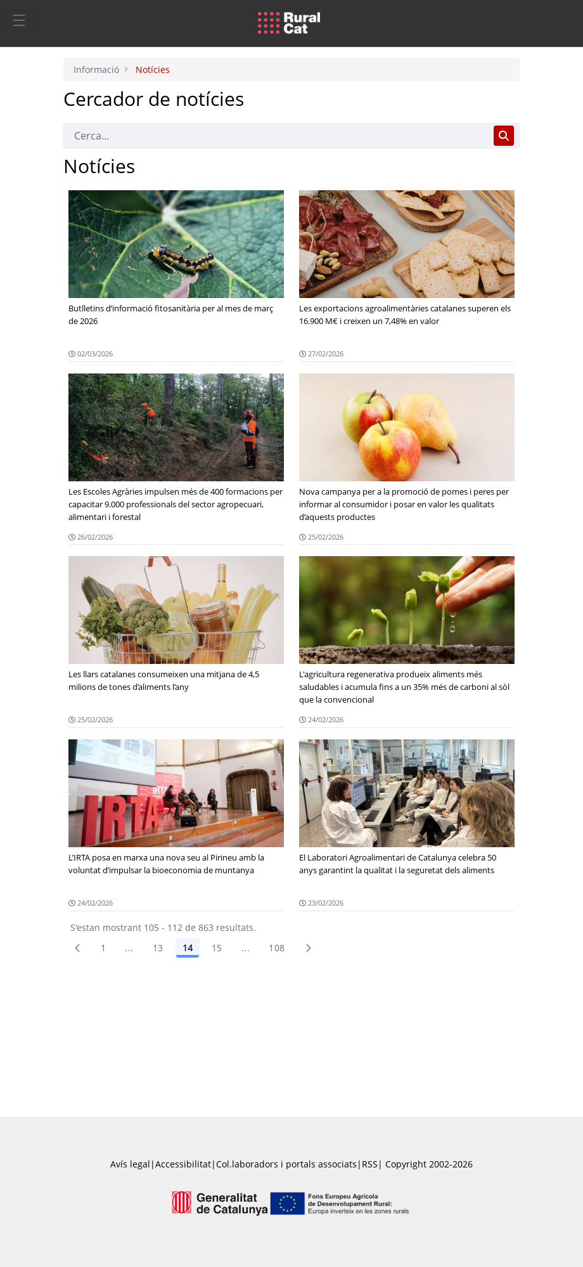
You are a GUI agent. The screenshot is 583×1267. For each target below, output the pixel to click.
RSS (370, 1164)
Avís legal (130, 1164)
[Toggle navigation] (19, 19)
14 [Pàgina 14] (188, 948)
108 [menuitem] (277, 948)
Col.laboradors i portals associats (286, 1164)
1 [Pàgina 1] (103, 948)
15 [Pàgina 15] (217, 948)
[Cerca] (276, 135)
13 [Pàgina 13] (158, 948)
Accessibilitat (183, 1164)
